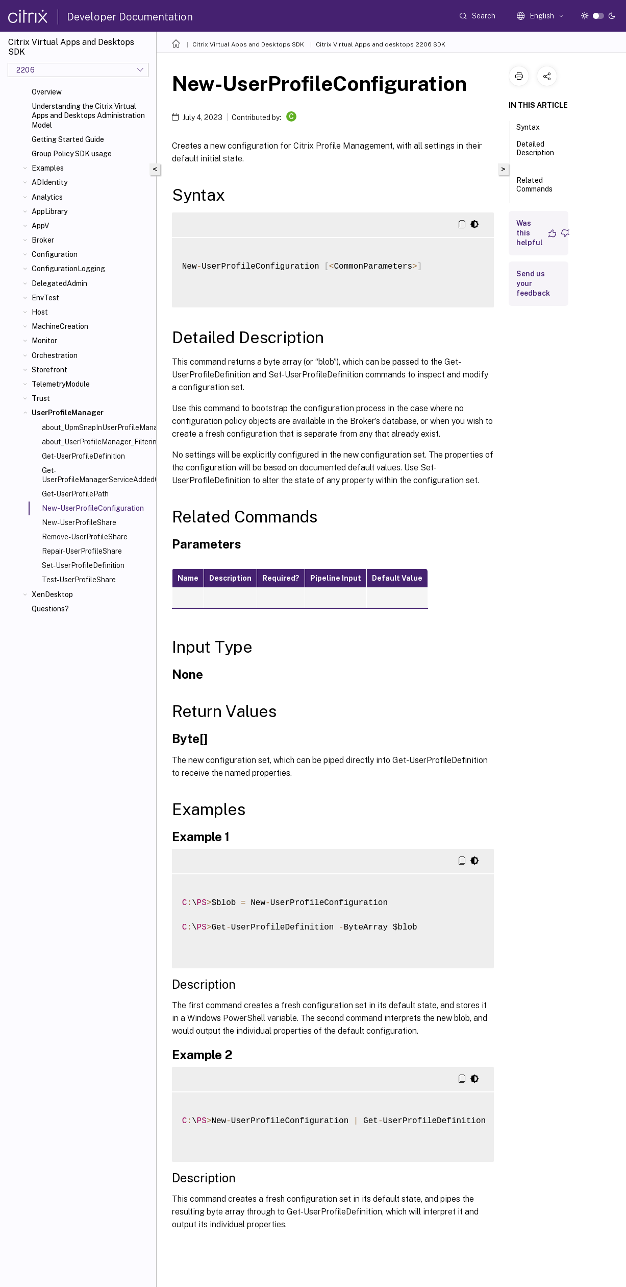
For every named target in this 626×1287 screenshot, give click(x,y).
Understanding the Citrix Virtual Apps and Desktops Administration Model (88, 115)
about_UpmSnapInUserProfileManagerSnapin (97, 427)
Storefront (49, 370)
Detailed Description (535, 153)
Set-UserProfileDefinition (83, 565)
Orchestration (55, 355)
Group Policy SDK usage (72, 154)
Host (40, 312)
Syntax (533, 126)
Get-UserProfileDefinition (83, 456)
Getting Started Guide (68, 139)
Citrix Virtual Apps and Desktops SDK (248, 44)
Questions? (50, 609)
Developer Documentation (130, 17)
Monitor (44, 341)
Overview (47, 92)
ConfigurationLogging (68, 269)
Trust (41, 398)
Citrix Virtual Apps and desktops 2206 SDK (380, 44)
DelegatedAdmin (59, 283)
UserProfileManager (68, 413)
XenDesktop (52, 594)
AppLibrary (49, 211)
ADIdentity (49, 182)
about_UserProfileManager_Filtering (97, 442)
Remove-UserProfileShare (85, 537)
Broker (43, 240)
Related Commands (534, 189)
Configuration (55, 254)
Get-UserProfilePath (75, 494)
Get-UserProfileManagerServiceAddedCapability (97, 475)
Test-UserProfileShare (79, 580)
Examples (48, 168)
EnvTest (45, 298)
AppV (40, 226)
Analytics (47, 197)
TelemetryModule (61, 384)
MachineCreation (60, 326)
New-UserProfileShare (79, 522)
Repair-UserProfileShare (82, 551)
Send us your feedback (533, 283)
